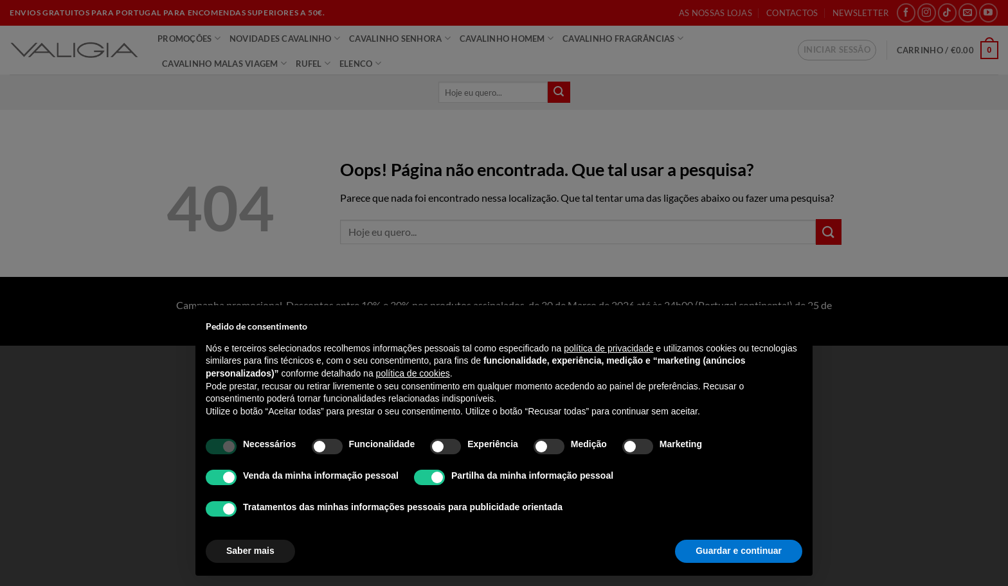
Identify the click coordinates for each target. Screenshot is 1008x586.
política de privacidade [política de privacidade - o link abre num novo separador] (608, 348)
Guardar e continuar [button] (739, 551)
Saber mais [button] (250, 551)
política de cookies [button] (413, 373)
